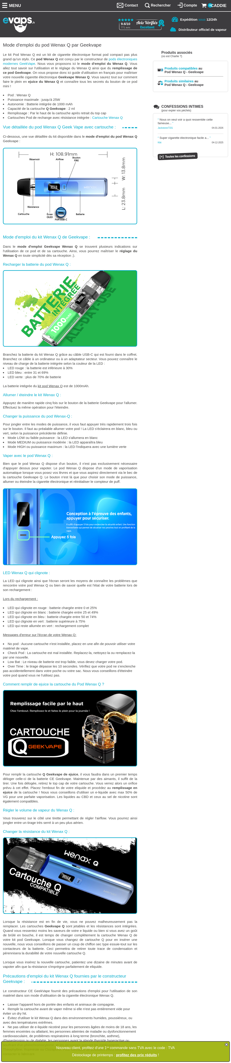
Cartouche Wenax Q (107, 117)
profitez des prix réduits (136, 1055)
